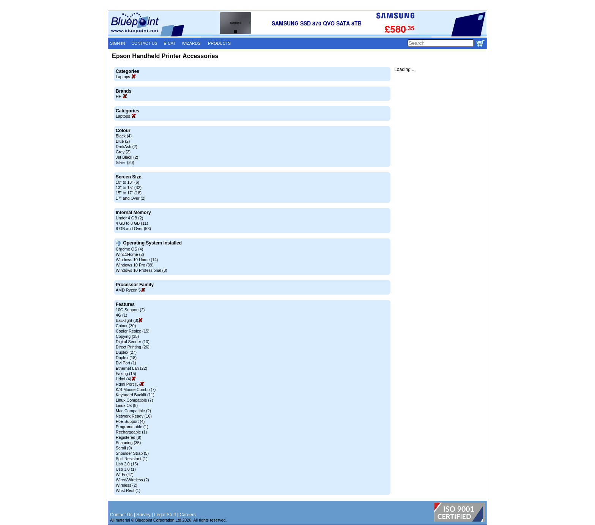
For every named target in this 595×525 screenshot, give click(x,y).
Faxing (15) (126, 373)
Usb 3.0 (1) (126, 469)
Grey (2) (123, 152)
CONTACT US (144, 43)
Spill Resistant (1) (132, 458)
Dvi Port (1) (126, 363)
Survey (143, 514)
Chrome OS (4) (129, 249)
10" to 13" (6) (127, 182)
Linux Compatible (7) (134, 400)
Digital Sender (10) (133, 341)
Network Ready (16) (134, 416)
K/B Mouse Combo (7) (136, 389)
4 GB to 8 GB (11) (132, 223)
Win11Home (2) (130, 254)
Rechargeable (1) (131, 432)
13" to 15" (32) (129, 187)
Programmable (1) (132, 426)
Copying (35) (127, 336)
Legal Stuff (165, 514)
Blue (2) (123, 141)
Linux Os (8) (127, 405)
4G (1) (121, 315)
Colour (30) (126, 325)
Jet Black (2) (127, 157)
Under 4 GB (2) (129, 218)
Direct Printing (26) (133, 347)
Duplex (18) (126, 357)
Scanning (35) (128, 442)
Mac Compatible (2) (133, 410)
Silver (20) (125, 162)
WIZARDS (191, 43)
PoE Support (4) (130, 421)
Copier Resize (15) (133, 331)
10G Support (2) (130, 309)
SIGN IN (117, 43)
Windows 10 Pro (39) (135, 265)
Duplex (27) (126, 352)
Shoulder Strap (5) (132, 453)
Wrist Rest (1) (128, 490)
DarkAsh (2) (126, 146)
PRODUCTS (219, 43)
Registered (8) (129, 437)
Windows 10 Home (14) (137, 259)
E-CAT (169, 43)
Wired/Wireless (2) (132, 480)
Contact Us (121, 514)
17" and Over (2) (130, 198)
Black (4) (124, 136)
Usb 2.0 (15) (127, 464)
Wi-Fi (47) (125, 474)
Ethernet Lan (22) (131, 368)
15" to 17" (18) (129, 193)
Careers (187, 514)
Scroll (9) (124, 448)
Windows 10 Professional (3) (141, 270)
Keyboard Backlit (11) (135, 395)
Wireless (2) (126, 485)
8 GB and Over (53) (133, 228)
